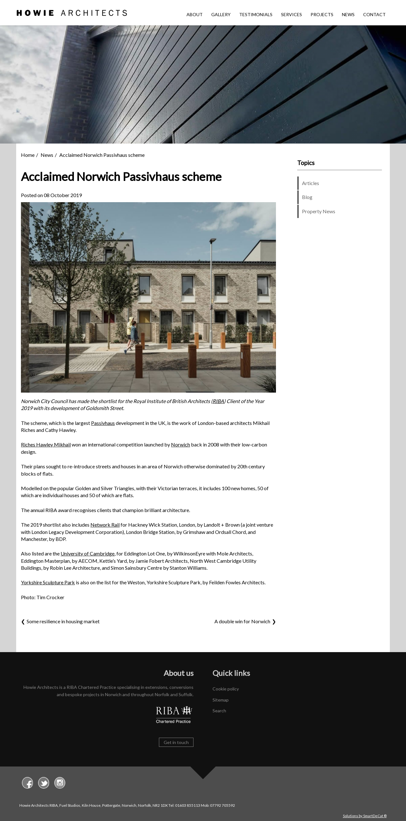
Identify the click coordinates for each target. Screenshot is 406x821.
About (195, 14)
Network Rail (105, 525)
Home (28, 155)
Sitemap (221, 699)
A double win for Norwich (242, 621)
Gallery (221, 14)
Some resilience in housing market (64, 621)
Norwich (180, 444)
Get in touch (176, 742)
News (348, 14)
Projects (322, 14)
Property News (318, 211)
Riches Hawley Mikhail (46, 444)
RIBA (218, 401)
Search (219, 710)
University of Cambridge (88, 553)
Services (291, 14)
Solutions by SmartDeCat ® (365, 816)
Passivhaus (103, 423)
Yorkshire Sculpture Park (48, 582)
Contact (374, 14)
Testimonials (255, 14)
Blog (307, 197)
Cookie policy (226, 688)
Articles (310, 183)
